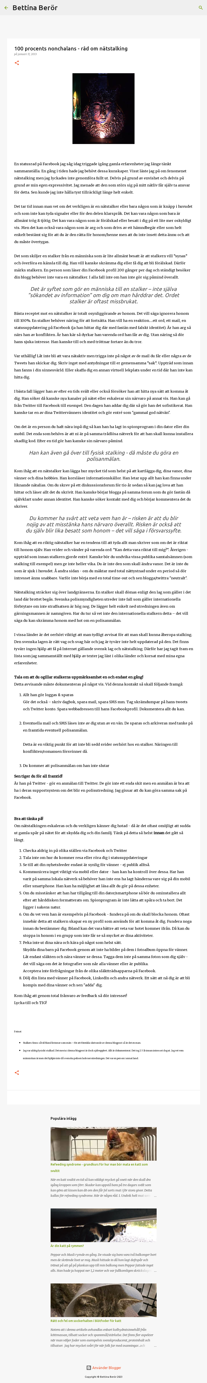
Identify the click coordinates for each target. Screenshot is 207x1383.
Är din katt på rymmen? (67, 1246)
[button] (16, 63)
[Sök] (63, 7)
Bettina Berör (35, 8)
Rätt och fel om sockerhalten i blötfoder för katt (86, 1321)
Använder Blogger (103, 1368)
